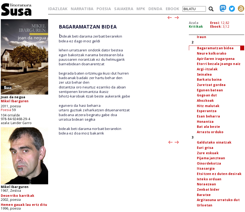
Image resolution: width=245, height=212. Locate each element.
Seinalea (204, 74)
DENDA (155, 8)
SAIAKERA (123, 8)
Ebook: (216, 26)
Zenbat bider (208, 189)
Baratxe (204, 195)
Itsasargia (206, 168)
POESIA (104, 8)
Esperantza (207, 111)
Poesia (6, 110)
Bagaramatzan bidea (215, 48)
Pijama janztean (211, 158)
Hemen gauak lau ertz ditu (24, 204)
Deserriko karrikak (17, 195)
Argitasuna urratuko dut (218, 200)
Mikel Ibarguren (14, 101)
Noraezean (206, 184)
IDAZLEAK (57, 8)
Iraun (201, 37)
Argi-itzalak (207, 69)
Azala (193, 23)
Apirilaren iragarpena (216, 58)
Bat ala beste (208, 126)
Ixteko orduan (209, 179)
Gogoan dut (207, 95)
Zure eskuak (208, 153)
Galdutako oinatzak (214, 142)
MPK (140, 8)
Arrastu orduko (210, 132)
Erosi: (215, 23)
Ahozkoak (205, 100)
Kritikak (196, 26)
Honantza (205, 121)
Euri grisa (205, 147)
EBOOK (172, 8)
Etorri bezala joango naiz (218, 64)
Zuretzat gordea (211, 85)
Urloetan (204, 205)
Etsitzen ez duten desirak (219, 174)
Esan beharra (208, 116)
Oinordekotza (209, 163)
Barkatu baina (209, 79)
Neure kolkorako (211, 53)
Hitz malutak (208, 106)
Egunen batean (210, 90)
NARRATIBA (82, 8)
